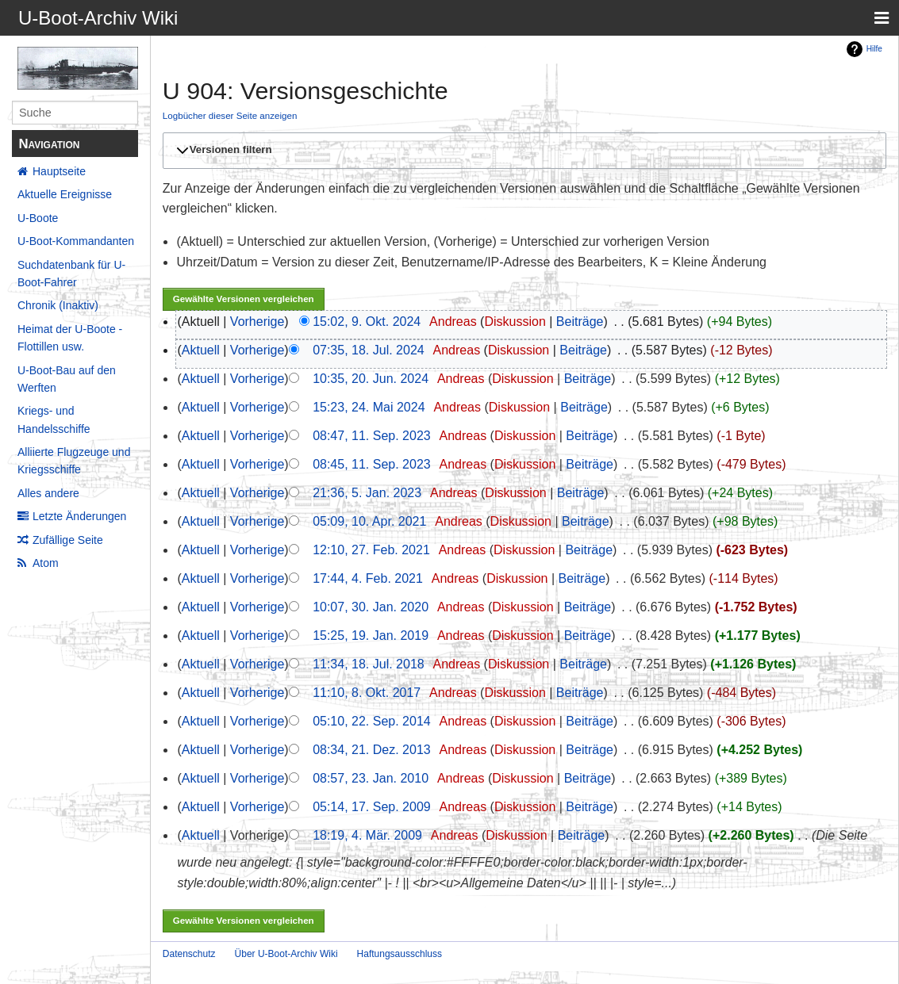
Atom (46, 563)
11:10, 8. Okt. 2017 (367, 692)
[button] (522, 150)
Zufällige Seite (68, 540)
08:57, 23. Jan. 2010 (370, 778)
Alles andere (48, 493)
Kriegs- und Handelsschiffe (53, 419)
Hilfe (874, 48)
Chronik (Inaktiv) (57, 305)
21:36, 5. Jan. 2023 (367, 493)
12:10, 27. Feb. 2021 (371, 550)
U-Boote (37, 218)
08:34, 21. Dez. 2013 (372, 749)
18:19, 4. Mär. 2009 (367, 835)
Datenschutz (189, 953)
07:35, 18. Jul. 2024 (369, 350)
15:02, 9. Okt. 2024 (367, 321)
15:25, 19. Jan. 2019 (370, 635)
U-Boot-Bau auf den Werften (66, 379)
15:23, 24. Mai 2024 (369, 407)
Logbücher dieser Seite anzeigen (230, 115)
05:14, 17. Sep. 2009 (372, 807)
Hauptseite (59, 171)
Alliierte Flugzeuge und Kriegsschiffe (73, 461)
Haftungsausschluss (399, 953)
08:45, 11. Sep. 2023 (372, 464)
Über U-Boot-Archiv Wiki (286, 953)
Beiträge (580, 321)
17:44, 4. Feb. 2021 (368, 578)
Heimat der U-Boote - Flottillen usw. (69, 338)
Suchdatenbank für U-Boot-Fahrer (71, 273)
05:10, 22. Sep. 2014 (372, 721)
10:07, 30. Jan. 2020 (370, 607)
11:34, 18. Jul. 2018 (369, 664)
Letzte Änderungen (79, 516)
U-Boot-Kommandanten (75, 241)
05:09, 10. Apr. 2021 (369, 521)
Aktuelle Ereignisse (64, 194)
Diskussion (514, 321)
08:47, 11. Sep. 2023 (372, 435)
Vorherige (257, 321)
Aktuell (201, 350)
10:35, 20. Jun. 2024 (370, 378)
